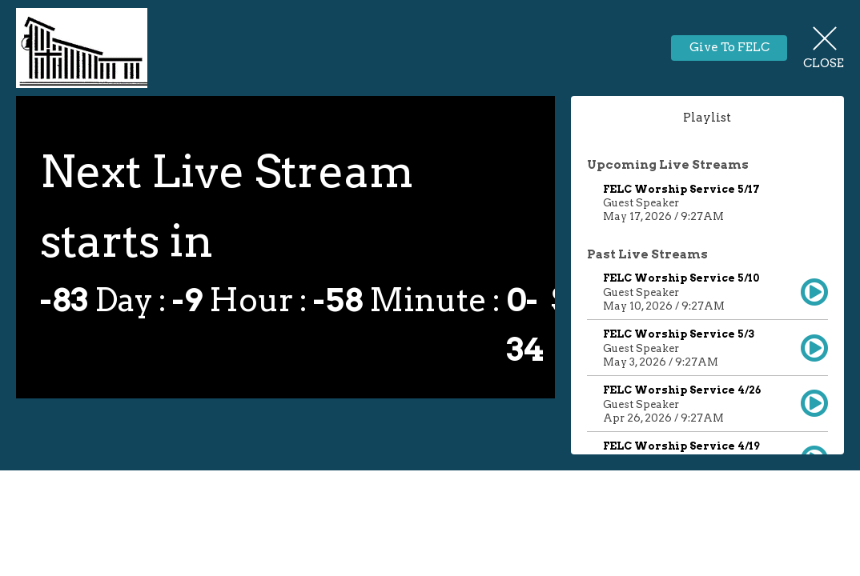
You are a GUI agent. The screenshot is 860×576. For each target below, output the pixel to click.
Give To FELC (729, 47)
